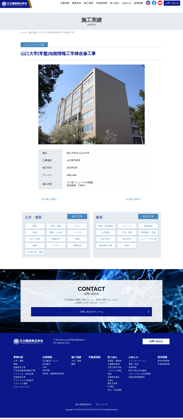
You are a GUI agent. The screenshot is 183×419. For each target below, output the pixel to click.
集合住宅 (127, 239)
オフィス (127, 226)
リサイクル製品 (115, 372)
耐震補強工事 (105, 245)
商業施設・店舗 (148, 232)
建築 (99, 217)
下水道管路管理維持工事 (24, 372)
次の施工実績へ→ (134, 199)
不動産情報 (101, 6)
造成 (35, 232)
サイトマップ (102, 406)
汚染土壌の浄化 (115, 368)
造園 (77, 239)
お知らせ (126, 6)
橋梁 (35, 245)
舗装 (35, 226)
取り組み (114, 6)
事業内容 (76, 6)
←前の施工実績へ (48, 199)
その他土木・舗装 (34, 252)
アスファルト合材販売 (23, 381)
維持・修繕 (56, 226)
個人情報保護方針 (83, 406)
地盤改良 (77, 245)
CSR (44, 368)
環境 (110, 375)
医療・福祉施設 (105, 226)
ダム (77, 226)
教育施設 (148, 226)
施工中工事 (77, 216)
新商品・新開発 (115, 362)
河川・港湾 (35, 239)
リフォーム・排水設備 (23, 375)
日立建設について (50, 362)
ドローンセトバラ (21, 388)
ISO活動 (46, 371)
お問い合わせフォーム (91, 312)
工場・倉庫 (127, 232)
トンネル (77, 232)
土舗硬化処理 (114, 365)
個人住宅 (105, 239)
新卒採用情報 (164, 362)
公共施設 (105, 232)
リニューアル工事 (148, 239)
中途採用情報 (164, 365)
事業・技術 (134, 365)
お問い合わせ (172, 6)
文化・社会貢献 (115, 391)
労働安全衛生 (114, 378)
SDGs (110, 381)
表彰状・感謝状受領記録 (53, 375)
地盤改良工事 (19, 368)
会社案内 (46, 365)
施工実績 (88, 6)
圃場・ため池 (56, 232)
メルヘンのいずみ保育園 (140, 375)
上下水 (56, 245)
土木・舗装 (33, 217)
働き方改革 (113, 384)
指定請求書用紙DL (137, 378)
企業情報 (64, 6)
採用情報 (138, 6)
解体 (127, 245)
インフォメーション (138, 362)
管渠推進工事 (19, 378)
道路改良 (56, 239)
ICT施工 (111, 388)
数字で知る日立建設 (138, 372)
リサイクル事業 (20, 385)
